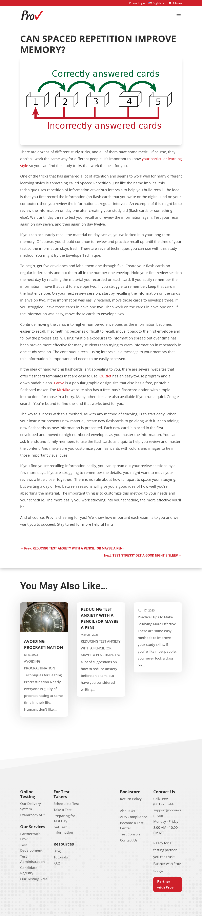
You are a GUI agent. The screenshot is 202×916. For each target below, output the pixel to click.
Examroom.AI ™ (32, 815)
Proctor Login (137, 3)
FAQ (57, 863)
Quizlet (105, 376)
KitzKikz (63, 389)
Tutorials (61, 857)
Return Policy (131, 798)
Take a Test (63, 809)
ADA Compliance (133, 816)
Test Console (130, 834)
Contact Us (129, 840)
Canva (59, 382)
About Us (127, 810)
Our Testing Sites (33, 879)
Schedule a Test (66, 803)
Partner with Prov (165, 884)
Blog (57, 851)
